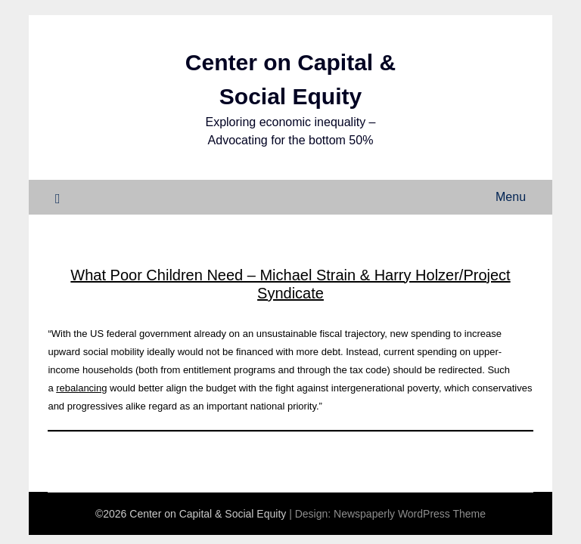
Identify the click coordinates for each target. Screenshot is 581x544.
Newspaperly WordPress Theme (410, 514)
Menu (511, 196)
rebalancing (81, 388)
